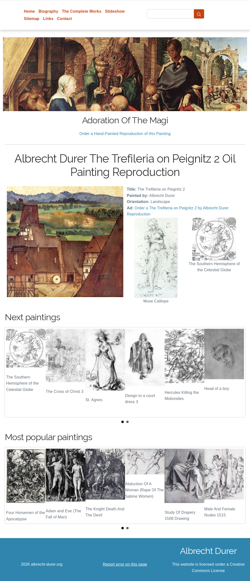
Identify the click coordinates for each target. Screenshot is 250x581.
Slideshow (115, 11)
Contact (64, 19)
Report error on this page (125, 564)
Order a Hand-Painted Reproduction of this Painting (125, 134)
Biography (48, 11)
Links (48, 19)
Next (237, 372)
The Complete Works (81, 11)
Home (29, 11)
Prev (12, 372)
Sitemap (31, 19)
